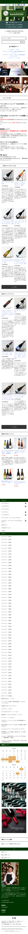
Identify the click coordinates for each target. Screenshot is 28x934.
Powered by (10, 931)
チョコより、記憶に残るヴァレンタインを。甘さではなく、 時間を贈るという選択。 (13, 737)
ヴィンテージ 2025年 (6, 693)
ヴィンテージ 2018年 (6, 672)
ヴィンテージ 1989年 (6, 588)
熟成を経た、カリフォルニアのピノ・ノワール (11, 714)
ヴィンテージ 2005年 (6, 635)
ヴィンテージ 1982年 (6, 568)
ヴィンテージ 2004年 (6, 632)
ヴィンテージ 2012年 (6, 655)
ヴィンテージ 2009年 (6, 646)
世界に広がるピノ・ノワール (7, 698)
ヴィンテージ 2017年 (6, 669)
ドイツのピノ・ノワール (14, 49)
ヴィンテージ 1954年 (6, 542)
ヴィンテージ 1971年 (6, 548)
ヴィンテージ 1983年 (6, 571)
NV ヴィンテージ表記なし (7, 695)
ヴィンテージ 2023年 (6, 687)
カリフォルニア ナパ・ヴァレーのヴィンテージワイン (13, 729)
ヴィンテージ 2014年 (6, 661)
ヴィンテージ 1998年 (6, 614)
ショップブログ (12, 924)
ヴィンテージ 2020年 (6, 678)
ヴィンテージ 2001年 (6, 623)
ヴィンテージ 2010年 (6, 649)
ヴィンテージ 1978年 (6, 559)
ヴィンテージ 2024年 (6, 690)
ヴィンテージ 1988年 (6, 585)
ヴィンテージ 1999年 (6, 617)
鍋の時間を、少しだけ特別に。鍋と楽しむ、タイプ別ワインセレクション (13, 732)
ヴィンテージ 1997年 (6, 611)
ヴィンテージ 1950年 (6, 539)
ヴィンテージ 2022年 (6, 684)
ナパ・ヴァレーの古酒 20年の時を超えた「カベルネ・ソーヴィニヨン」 (13, 702)
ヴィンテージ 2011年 (6, 652)
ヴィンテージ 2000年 (6, 620)
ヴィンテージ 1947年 (6, 536)
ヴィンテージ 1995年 (6, 606)
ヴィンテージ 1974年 (6, 554)
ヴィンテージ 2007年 (6, 640)
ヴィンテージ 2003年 (6, 629)
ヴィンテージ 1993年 (6, 600)
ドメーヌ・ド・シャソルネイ (7, 717)
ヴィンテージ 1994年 (6, 603)
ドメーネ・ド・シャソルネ (14, 57)
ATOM (20, 924)
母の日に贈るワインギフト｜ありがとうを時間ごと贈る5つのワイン (13, 725)
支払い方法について (5, 921)
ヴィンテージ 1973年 (6, 551)
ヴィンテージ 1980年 (6, 562)
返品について (20, 921)
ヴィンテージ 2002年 (6, 626)
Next (26, 85)
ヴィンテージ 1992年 (6, 597)
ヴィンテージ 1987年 (6, 583)
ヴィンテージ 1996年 (6, 609)
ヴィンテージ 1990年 (6, 591)
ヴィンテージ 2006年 (6, 638)
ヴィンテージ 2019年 (6, 675)
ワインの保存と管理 (14, 32)
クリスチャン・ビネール (6, 708)
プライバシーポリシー (16, 922)
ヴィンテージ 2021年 (6, 681)
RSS (17, 924)
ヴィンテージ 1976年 (6, 556)
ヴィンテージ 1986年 (6, 580)
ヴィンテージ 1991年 (6, 594)
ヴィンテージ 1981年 (6, 565)
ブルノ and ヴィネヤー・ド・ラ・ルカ (9, 711)
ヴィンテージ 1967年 (6, 545)
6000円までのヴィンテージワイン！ (9, 705)
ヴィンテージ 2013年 (6, 658)
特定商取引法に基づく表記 (6, 922)
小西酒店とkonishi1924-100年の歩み (14, 31)
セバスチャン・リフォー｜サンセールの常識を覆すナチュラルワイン (13, 721)
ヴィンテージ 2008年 (6, 643)
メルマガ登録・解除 (5, 924)
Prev (2, 85)
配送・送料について (13, 921)
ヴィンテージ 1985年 (6, 577)
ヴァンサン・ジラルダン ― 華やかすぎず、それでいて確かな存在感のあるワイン (13, 741)
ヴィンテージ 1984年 (6, 574)
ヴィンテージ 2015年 (6, 664)
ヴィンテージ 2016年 (6, 666)
